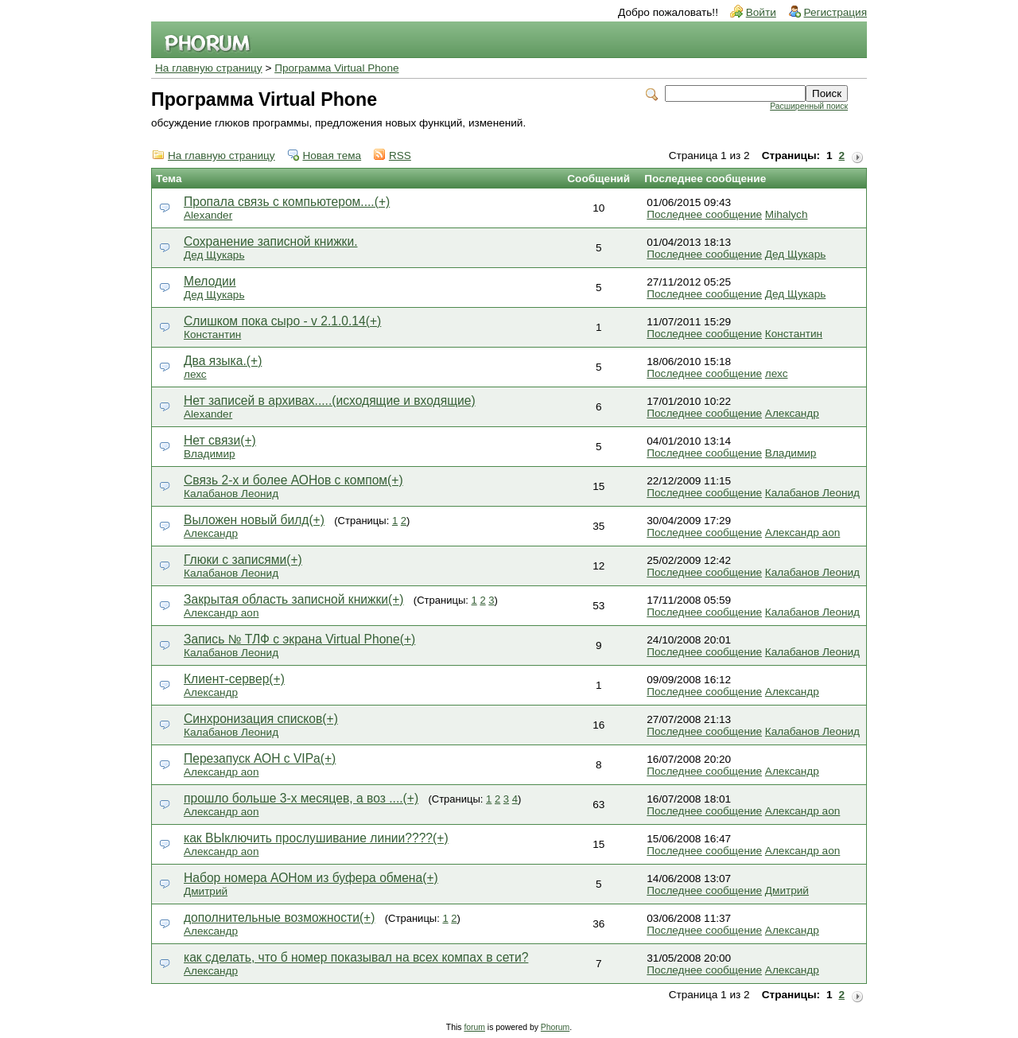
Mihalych (786, 214)
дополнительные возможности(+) (279, 917)
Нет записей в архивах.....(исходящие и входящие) (330, 400)
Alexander (208, 215)
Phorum (555, 1027)
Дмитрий (205, 891)
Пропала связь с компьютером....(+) (287, 201)
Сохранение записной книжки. (271, 241)
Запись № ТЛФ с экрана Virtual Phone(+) (299, 639)
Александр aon (802, 532)
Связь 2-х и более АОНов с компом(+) (293, 480)
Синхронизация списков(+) (261, 718)
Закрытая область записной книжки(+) (294, 599)
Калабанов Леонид (231, 494)
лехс (195, 374)
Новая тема (331, 155)
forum (474, 1027)
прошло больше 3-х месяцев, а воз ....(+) (301, 798)
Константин (212, 334)
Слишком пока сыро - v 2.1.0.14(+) (282, 321)
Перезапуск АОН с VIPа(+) (260, 758)
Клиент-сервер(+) (234, 679)
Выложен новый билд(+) (254, 520)
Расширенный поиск (809, 106)
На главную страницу (208, 68)
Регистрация (835, 12)
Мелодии (210, 281)
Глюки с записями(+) (243, 559)
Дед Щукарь (214, 255)
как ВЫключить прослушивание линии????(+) (316, 838)
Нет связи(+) (220, 440)
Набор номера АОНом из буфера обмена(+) (311, 877)
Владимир (209, 454)
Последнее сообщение (704, 214)
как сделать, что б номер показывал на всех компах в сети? (356, 957)
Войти (761, 12)
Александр (792, 413)
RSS (400, 155)
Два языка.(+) (223, 360)
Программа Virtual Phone (336, 68)
